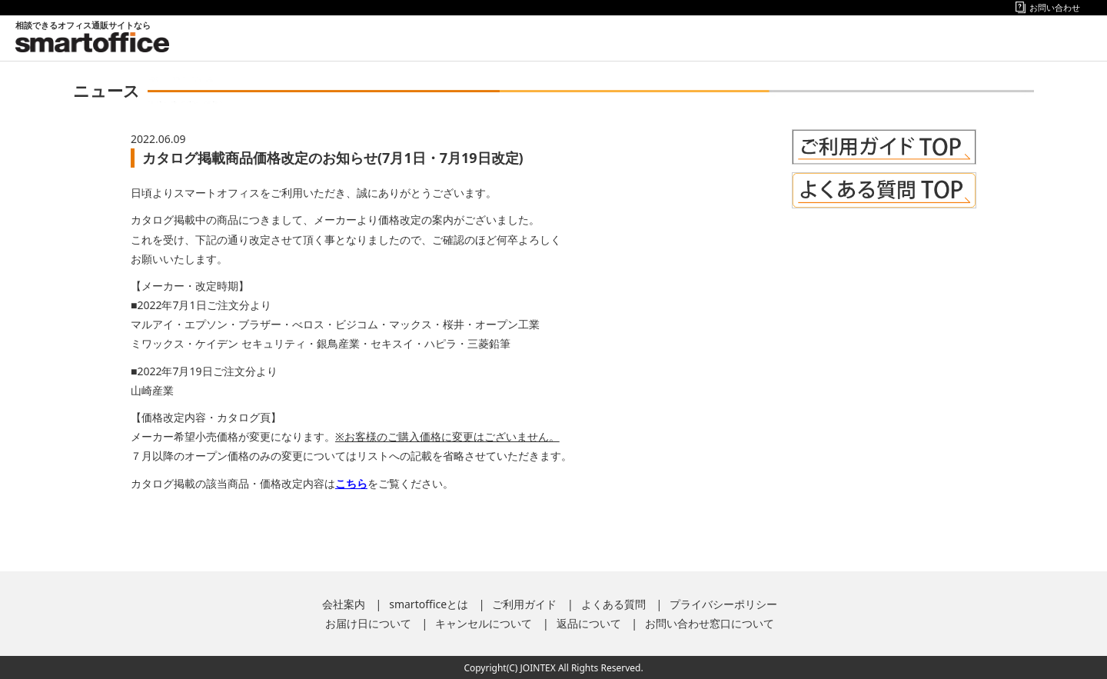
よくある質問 (613, 604)
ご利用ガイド (524, 604)
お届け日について (368, 623)
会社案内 (343, 604)
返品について (589, 623)
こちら (351, 483)
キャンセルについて (483, 623)
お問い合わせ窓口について (709, 623)
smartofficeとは (428, 604)
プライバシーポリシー (723, 604)
